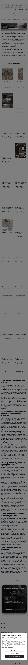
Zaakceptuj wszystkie (15, 656)
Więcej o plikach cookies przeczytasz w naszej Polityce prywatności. (13, 646)
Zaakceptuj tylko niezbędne (15, 650)
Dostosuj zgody (15, 653)
